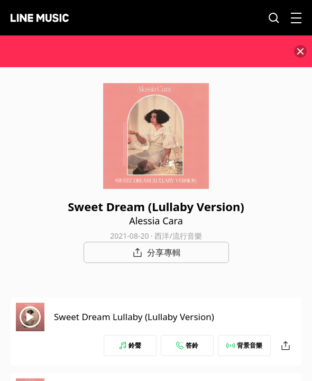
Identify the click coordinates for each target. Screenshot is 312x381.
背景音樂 (244, 345)
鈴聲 (130, 345)
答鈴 (187, 345)
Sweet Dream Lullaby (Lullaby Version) (134, 317)
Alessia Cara (156, 220)
